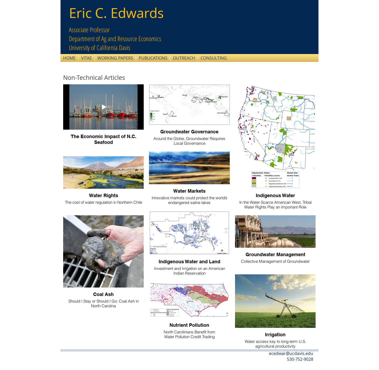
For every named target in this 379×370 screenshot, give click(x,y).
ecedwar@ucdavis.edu (291, 353)
